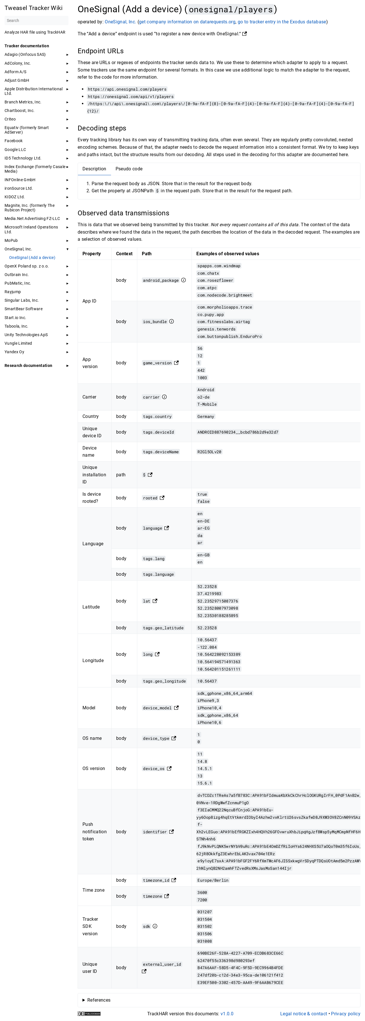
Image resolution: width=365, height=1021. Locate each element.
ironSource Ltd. (19, 188)
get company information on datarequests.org (187, 21)
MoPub (11, 240)
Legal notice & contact (303, 1013)
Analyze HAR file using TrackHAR (35, 32)
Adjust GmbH (17, 80)
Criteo (10, 119)
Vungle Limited (18, 343)
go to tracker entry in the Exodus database (282, 21)
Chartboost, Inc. (20, 110)
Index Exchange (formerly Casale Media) (35, 168)
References (98, 1000)
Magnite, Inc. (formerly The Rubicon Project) (30, 207)
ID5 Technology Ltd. (23, 158)
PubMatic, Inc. (18, 283)
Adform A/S (15, 72)
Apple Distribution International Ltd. (34, 91)
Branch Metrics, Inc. (23, 102)
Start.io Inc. (15, 317)
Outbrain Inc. (17, 274)
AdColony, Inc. (18, 63)
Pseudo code (129, 168)
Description (94, 168)
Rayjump (13, 291)
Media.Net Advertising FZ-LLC (32, 218)
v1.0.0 (227, 1013)
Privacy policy (345, 1013)
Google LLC (15, 149)
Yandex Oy (14, 352)
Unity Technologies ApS (26, 334)
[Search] (36, 20)
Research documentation (28, 365)
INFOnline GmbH (20, 179)
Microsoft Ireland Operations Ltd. (31, 229)
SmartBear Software (24, 309)
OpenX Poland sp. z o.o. (27, 266)
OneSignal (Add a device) (32, 257)
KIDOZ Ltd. (15, 197)
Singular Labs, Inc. (22, 300)
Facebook (14, 140)
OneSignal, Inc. (18, 249)
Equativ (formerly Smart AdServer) (27, 129)
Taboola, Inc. (16, 326)
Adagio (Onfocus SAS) (25, 54)
